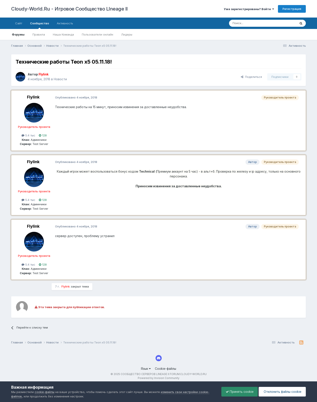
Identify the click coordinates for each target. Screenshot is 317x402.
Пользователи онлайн (97, 34)
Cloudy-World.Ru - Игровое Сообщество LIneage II (69, 9)
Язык (146, 368)
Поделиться (251, 77)
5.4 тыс (28, 135)
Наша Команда (63, 34)
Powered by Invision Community (158, 378)
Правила (38, 34)
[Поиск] (252, 23)
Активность (65, 23)
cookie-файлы (44, 392)
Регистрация (292, 9)
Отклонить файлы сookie (282, 391)
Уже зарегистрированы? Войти (249, 9)
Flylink (33, 97)
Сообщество (39, 25)
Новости (60, 79)
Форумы (18, 34)
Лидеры (126, 34)
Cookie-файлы (165, 368)
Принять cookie (239, 391)
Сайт (18, 23)
